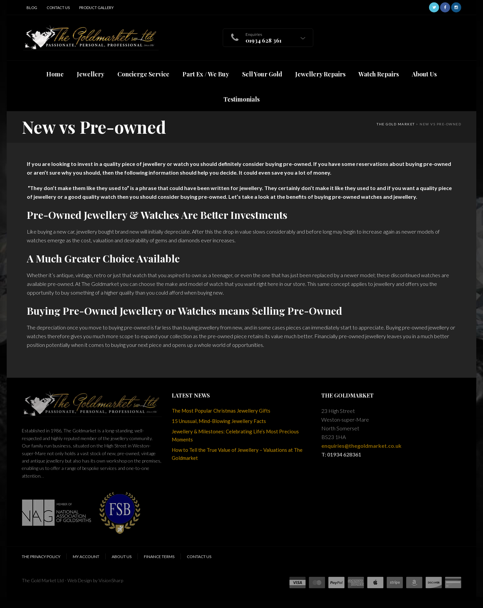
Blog (31, 7)
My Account (86, 556)
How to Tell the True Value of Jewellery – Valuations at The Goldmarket (237, 454)
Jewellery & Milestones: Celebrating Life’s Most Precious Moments (235, 435)
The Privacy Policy (41, 556)
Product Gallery (96, 7)
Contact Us (58, 7)
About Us (121, 556)
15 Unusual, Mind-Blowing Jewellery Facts (219, 421)
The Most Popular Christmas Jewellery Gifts (221, 411)
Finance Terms (159, 556)
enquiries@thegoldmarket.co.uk (361, 445)
